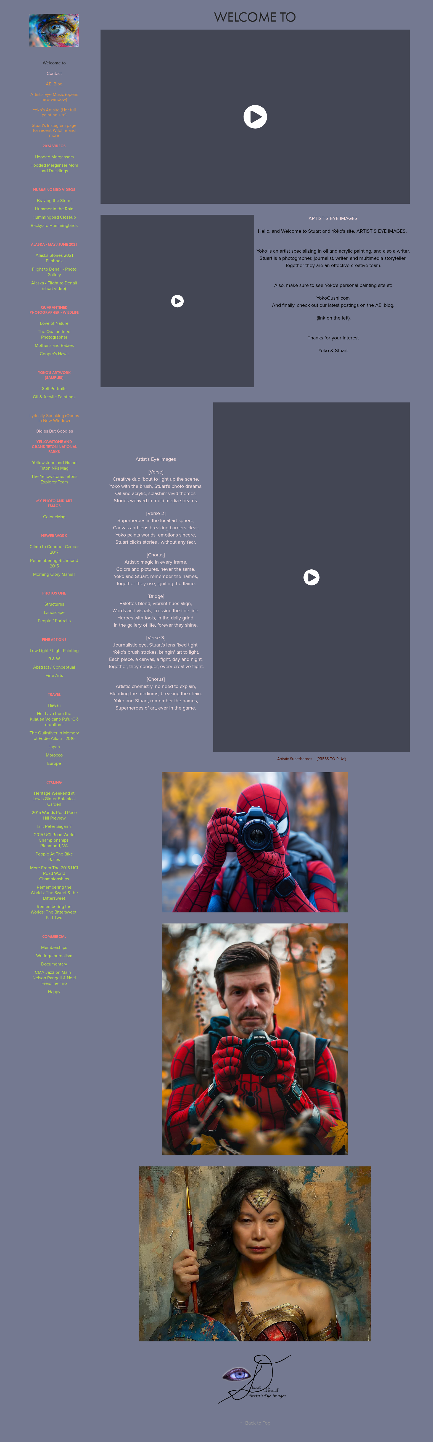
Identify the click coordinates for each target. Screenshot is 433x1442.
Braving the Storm (54, 200)
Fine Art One (54, 639)
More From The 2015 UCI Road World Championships (54, 873)
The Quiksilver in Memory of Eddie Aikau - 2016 (54, 735)
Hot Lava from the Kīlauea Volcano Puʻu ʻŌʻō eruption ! (54, 718)
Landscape (54, 612)
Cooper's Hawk (54, 353)
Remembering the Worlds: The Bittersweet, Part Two (54, 911)
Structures (54, 604)
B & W (54, 659)
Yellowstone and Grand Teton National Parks (54, 446)
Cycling (54, 782)
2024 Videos (54, 146)
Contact (54, 73)
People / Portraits (54, 620)
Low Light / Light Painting (54, 650)
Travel (54, 694)
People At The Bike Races (54, 856)
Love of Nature (54, 323)
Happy (54, 991)
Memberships (54, 947)
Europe (54, 763)
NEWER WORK (54, 535)
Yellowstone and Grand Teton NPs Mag (54, 465)
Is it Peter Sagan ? (54, 826)
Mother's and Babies (54, 345)
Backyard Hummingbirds (54, 225)
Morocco (54, 755)
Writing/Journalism (54, 955)
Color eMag (54, 517)
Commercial (54, 936)
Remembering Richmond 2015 (54, 563)
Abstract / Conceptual (54, 667)
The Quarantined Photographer (54, 334)
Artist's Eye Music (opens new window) (54, 96)
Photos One (54, 593)
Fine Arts (54, 675)
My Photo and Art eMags (54, 503)
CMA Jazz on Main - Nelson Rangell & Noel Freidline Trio (54, 977)
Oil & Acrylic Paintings (54, 397)
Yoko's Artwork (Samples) (54, 375)
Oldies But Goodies (54, 431)
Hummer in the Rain (54, 209)
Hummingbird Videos (54, 189)
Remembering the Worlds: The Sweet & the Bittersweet (54, 892)
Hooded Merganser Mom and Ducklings (54, 168)
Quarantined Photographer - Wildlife (54, 310)
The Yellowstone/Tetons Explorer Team (54, 479)
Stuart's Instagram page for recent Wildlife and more (54, 130)
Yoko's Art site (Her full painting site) (54, 112)
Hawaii (54, 705)
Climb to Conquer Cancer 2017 (54, 549)
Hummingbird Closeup (54, 217)
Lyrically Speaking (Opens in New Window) (54, 417)
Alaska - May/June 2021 (54, 244)
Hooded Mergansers (54, 157)
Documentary (54, 964)
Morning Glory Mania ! (54, 574)
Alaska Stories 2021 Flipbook (54, 258)
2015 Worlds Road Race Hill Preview (54, 815)
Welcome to (54, 63)
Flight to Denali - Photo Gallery (54, 272)
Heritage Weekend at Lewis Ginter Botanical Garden (54, 798)
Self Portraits (54, 388)
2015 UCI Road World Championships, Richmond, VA (54, 840)
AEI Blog (54, 84)
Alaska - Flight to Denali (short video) (54, 285)
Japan (54, 747)
